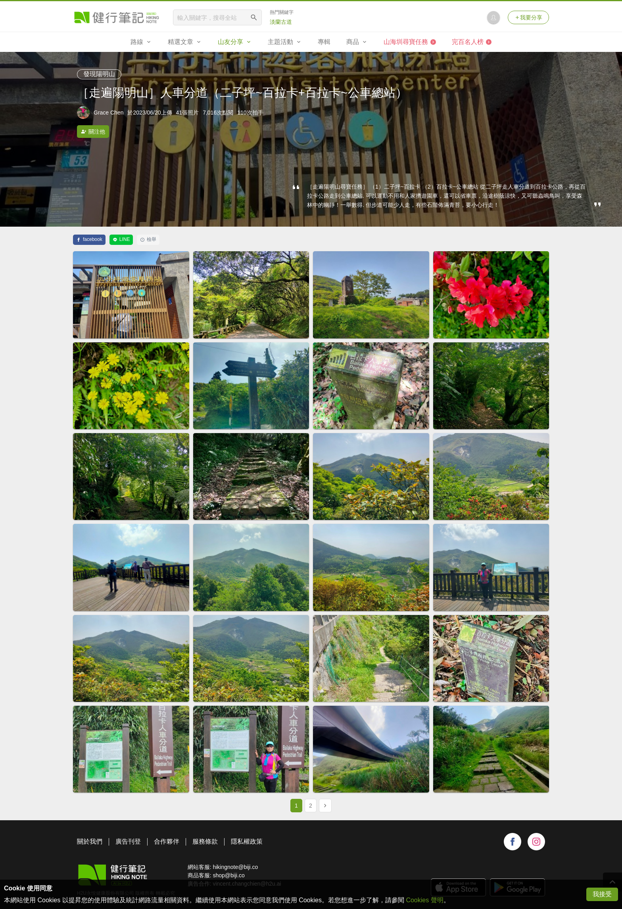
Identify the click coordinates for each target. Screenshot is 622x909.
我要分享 (528, 17)
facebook (89, 239)
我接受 (602, 894)
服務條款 (205, 841)
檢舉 (148, 239)
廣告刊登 (128, 841)
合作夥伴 (166, 841)
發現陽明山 (99, 74)
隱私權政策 (247, 841)
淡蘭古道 (281, 22)
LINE (121, 239)
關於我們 (89, 841)
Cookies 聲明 (424, 900)
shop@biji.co (228, 875)
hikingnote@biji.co (235, 867)
